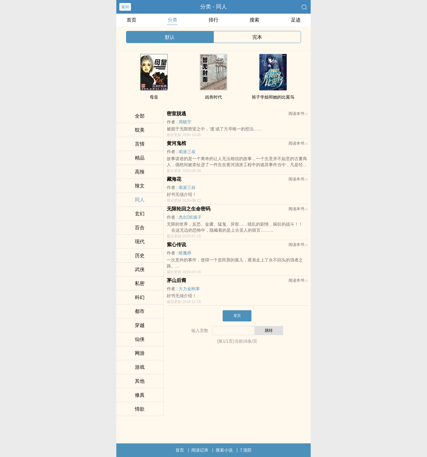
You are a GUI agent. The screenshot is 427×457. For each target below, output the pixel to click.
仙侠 (140, 339)
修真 (140, 395)
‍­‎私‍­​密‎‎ (140, 283)
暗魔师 (185, 252)
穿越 (140, 325)
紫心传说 (176, 244)
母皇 (154, 97)
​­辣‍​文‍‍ (140, 185)
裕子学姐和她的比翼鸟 (273, 97)
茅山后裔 (176, 280)
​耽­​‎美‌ (140, 130)
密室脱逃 (176, 113)
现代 (140, 241)
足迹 (296, 19)
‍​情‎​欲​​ (140, 409)
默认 (170, 37)
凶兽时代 (213, 97)
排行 (213, 19)
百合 (140, 227)
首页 (131, 19)
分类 (172, 19)
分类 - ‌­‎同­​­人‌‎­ (213, 7)
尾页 (237, 316)
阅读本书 (298, 113)
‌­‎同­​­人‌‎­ (140, 199)
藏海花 (174, 179)
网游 (140, 353)
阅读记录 (199, 450)
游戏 (140, 367)
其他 (140, 381)
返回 (125, 7)
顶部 (245, 450)
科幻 (140, 297)
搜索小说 (224, 450)
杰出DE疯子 (190, 217)
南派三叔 (187, 151)
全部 (140, 116)
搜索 (254, 19)
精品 (140, 157)
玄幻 (140, 213)
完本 (257, 37)
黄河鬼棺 (176, 143)
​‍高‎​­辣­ (140, 171)
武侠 (140, 269)
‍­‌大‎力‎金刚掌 (189, 288)
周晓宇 (185, 121)
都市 (140, 311)
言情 (140, 143)
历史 (140, 255)
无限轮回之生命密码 (188, 208)
